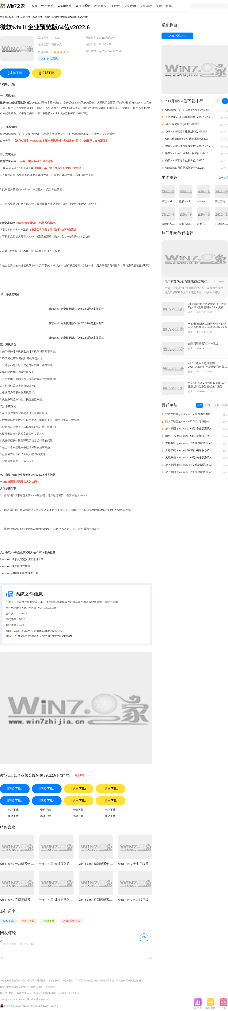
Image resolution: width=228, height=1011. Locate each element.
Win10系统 (65, 6)
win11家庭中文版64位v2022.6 (182, 124)
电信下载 (13, 809)
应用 (216, 405)
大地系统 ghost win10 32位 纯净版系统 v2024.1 (190, 450)
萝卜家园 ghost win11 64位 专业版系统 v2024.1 (190, 428)
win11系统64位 (46, 16)
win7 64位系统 (49, 58)
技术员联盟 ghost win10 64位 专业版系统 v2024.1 (190, 421)
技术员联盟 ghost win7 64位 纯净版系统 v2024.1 (190, 414)
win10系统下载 (71, 920)
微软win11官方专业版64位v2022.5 (184, 160)
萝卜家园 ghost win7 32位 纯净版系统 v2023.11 (190, 472)
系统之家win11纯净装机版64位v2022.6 (187, 117)
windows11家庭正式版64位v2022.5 (185, 167)
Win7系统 (47, 6)
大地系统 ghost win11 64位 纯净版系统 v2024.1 (190, 457)
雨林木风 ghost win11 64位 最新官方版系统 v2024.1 (190, 435)
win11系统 (32, 16)
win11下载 (49, 920)
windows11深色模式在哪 (16, 566)
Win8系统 (100, 6)
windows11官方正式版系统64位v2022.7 (187, 109)
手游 (224, 405)
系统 (199, 405)
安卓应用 (130, 6)
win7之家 (20, 16)
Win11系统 (83, 6)
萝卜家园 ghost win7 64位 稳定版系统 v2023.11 (190, 464)
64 (225, 101)
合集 (169, 6)
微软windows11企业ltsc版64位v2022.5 (186, 153)
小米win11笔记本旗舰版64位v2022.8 (186, 131)
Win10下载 (28, 920)
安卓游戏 (146, 6)
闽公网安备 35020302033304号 (17, 1006)
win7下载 (8, 920)
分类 (223, 1007)
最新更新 (210, 1007)
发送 (144, 937)
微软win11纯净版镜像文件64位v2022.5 (187, 146)
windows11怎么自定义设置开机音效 (23, 559)
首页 (34, 6)
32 (218, 101)
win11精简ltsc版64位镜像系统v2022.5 (186, 138)
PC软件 (115, 6)
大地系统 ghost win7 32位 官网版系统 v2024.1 (190, 443)
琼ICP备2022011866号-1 (46, 1006)
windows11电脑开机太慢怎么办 (20, 573)
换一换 (223, 177)
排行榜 (197, 1007)
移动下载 (13, 816)
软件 (207, 405)
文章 (159, 6)
